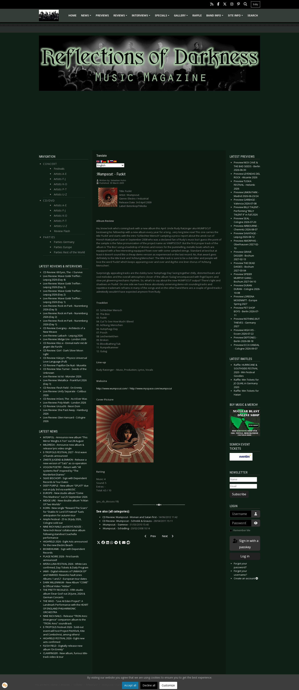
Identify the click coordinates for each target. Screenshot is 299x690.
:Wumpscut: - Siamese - (125, 524)
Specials (162, 17)
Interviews (141, 17)
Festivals (59, 168)
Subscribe (239, 494)
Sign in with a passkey (245, 543)
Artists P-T (60, 189)
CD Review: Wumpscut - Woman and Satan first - (140, 517)
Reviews (120, 17)
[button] (98, 542)
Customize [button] (168, 685)
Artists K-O (60, 184)
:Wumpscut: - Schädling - (126, 528)
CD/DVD (49, 200)
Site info (236, 17)
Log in (244, 556)
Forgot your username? (240, 572)
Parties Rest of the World (69, 252)
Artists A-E (60, 174)
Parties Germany (64, 242)
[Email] (243, 486)
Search (253, 15)
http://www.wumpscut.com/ (112, 388)
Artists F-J (60, 179)
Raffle (197, 15)
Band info (215, 17)
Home (72, 15)
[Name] (243, 479)
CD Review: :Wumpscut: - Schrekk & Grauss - (137, 521)
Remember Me (241, 530)
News (86, 17)
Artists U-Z (60, 194)
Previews (102, 15)
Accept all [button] (130, 685)
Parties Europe (63, 247)
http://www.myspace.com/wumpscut (151, 388)
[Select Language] (110, 165)
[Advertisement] (149, 120)
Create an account (246, 578)
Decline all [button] (149, 685)
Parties (49, 237)
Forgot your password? (240, 565)
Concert (50, 164)
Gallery (181, 17)
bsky (255, 4)
